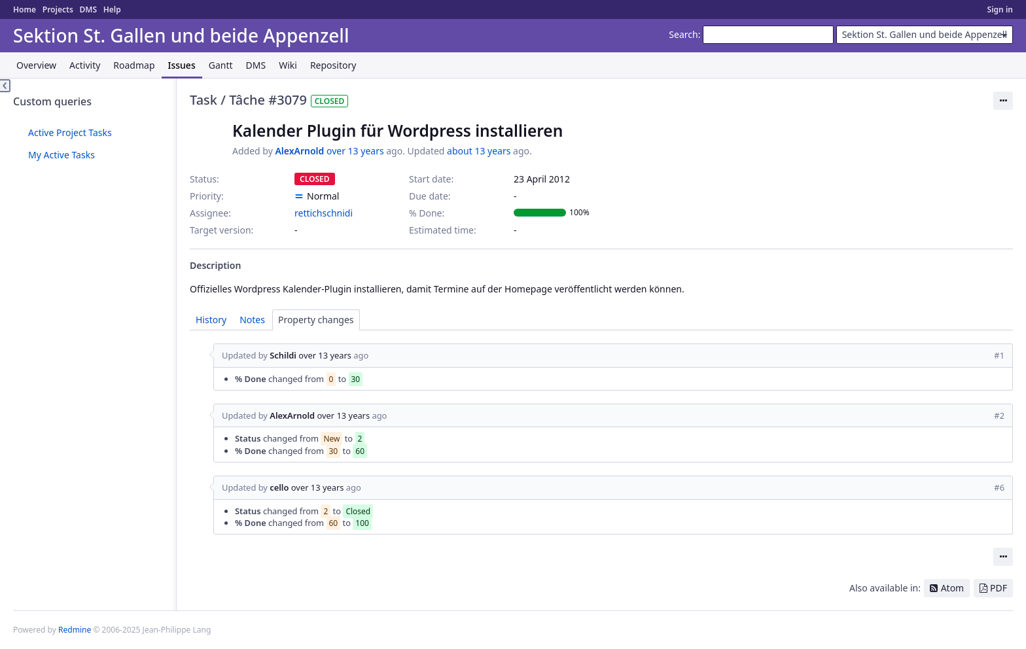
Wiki (288, 65)
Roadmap (133, 65)
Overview (36, 65)
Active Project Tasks (70, 132)
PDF (998, 588)
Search (683, 34)
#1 (999, 355)
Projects (58, 9)
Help (112, 9)
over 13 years (355, 151)
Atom (952, 588)
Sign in (1000, 9)
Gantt (221, 65)
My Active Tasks (61, 155)
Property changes (316, 319)
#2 (999, 415)
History (211, 319)
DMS (88, 9)
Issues (182, 65)
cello (279, 487)
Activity (84, 65)
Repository (333, 65)
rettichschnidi (323, 213)
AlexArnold (299, 151)
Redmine (74, 629)
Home (24, 9)
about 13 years (478, 151)
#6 (999, 487)
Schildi (283, 355)
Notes (252, 319)
